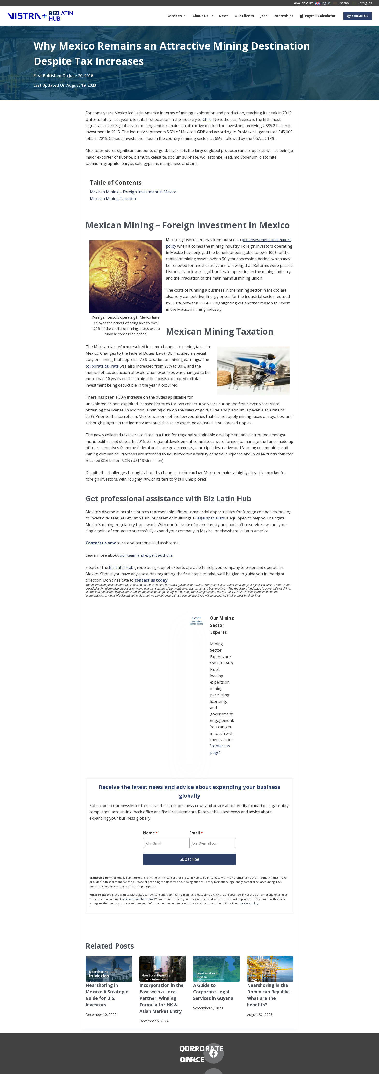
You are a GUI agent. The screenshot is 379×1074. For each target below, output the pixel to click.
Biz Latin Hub (121, 567)
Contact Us (357, 16)
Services (177, 16)
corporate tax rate (102, 366)
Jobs (264, 16)
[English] (322, 3)
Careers (68, 1016)
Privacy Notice (18, 1065)
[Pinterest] (322, 1007)
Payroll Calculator (317, 16)
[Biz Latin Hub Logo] (40, 16)
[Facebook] (272, 982)
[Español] (341, 3)
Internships (283, 16)
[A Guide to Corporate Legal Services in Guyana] (216, 872)
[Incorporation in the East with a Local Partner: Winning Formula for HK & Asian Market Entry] (162, 872)
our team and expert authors (146, 555)
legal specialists (211, 518)
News (224, 16)
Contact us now (101, 543)
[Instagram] (272, 1007)
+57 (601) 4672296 (189, 1009)
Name (150, 737)
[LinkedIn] (322, 982)
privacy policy (249, 806)
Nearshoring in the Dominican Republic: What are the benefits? (269, 893)
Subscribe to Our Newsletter (58, 1065)
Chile (207, 119)
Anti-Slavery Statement (105, 1065)
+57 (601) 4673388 (189, 1003)
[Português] (362, 3)
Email (197, 737)
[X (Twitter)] (297, 982)
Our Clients (244, 16)
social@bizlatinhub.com (137, 802)
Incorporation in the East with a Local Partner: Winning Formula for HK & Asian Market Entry (161, 899)
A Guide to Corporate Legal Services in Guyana (213, 893)
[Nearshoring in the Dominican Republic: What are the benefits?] (270, 872)
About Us (69, 987)
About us (203, 16)
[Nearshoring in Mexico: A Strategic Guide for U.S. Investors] (109, 872)
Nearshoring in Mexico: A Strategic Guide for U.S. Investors (108, 893)
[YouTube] (297, 1007)
